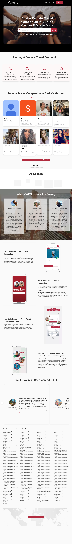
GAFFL (19, 97)
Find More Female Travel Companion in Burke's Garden (36, 159)
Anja (55, 120)
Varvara (40, 118)
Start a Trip (47, 2)
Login (53, 2)
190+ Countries (30, 34)
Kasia (5, 118)
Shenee (23, 118)
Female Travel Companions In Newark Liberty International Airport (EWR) (43, 500)
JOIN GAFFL (59, 2)
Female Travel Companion (28, 97)
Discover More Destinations (36, 517)
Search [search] (54, 30)
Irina (55, 147)
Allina (22, 148)
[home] (13, 3)
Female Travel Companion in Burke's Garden (36, 93)
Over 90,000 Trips (47, 34)
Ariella (40, 147)
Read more (21, 412)
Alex (5, 147)
